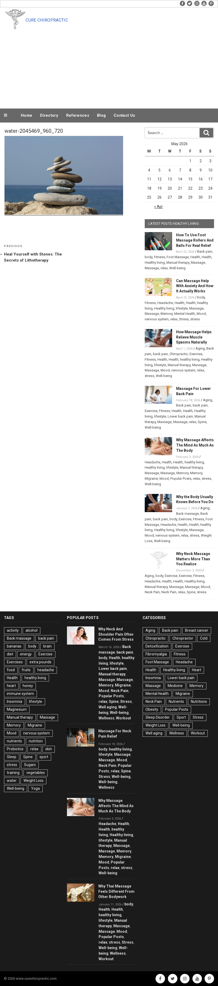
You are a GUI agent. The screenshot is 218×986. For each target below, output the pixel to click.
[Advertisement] (109, 68)
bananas (14, 646)
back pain (160, 354)
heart (11, 686)
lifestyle (182, 308)
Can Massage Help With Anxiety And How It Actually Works (194, 286)
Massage (198, 262)
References (77, 115)
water (12, 780)
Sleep (11, 757)
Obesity (152, 709)
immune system (20, 693)
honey (28, 686)
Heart (196, 670)
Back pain (204, 251)
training (13, 773)
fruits (26, 670)
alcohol (31, 630)
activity (13, 630)
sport (44, 757)
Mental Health (184, 314)
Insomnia (14, 701)
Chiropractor (182, 638)
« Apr (158, 206)
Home (26, 115)
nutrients (14, 741)
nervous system (157, 319)
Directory (49, 115)
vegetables (35, 773)
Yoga (35, 788)
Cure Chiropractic (47, 20)
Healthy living (155, 262)
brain (47, 646)
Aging (200, 348)
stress (195, 319)
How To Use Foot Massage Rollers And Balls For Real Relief (195, 240)
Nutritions (199, 701)
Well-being (177, 268)
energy (26, 654)
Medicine (175, 686)
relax (164, 268)
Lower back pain (180, 416)
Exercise (196, 354)
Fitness (159, 257)
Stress (184, 319)
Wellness (106, 718)
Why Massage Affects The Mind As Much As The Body (195, 445)
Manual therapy (177, 262)
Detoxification (157, 646)
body (148, 257)
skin (48, 749)
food (11, 670)
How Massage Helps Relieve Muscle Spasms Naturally (194, 337)
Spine (202, 422)
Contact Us (124, 115)
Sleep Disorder (158, 717)
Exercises (15, 662)
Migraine (151, 478)
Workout (123, 718)
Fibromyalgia (156, 654)
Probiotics (15, 749)
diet (10, 654)
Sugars (30, 765)
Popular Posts (180, 478)
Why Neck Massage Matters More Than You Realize (193, 559)
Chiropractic (178, 354)
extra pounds (40, 662)
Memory (167, 314)
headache (45, 670)
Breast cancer (196, 630)
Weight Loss (33, 780)
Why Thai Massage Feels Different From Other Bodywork (116, 891)
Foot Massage (178, 257)
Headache (165, 303)
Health (195, 257)
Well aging (108, 707)
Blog (101, 115)
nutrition (36, 741)
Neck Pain (152, 592)
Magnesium (17, 709)
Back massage (187, 514)
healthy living (190, 359)
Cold (203, 638)
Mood (201, 314)
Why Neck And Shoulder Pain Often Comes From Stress (116, 634)
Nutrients (176, 701)
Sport (181, 717)
